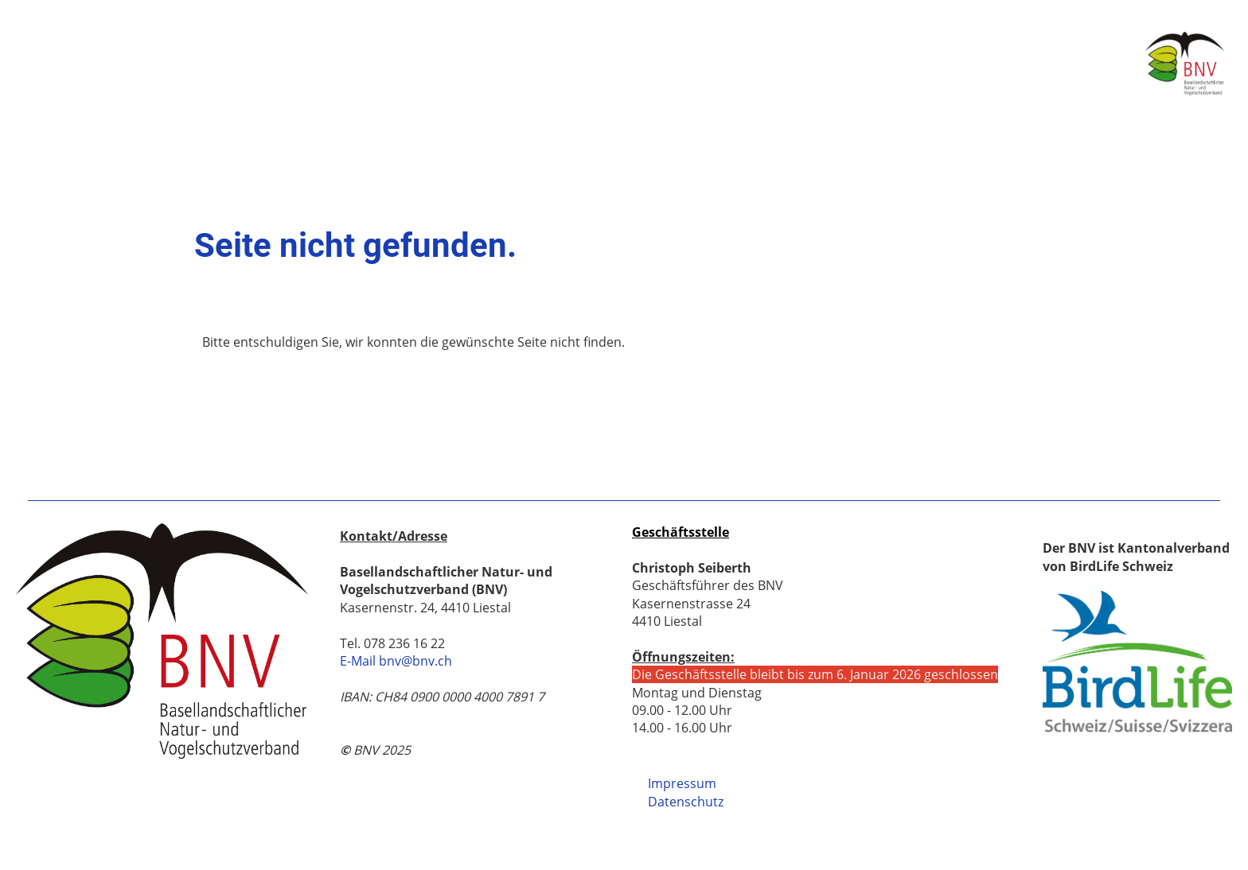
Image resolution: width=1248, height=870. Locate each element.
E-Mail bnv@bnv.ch (396, 661)
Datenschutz (685, 801)
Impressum (682, 783)
